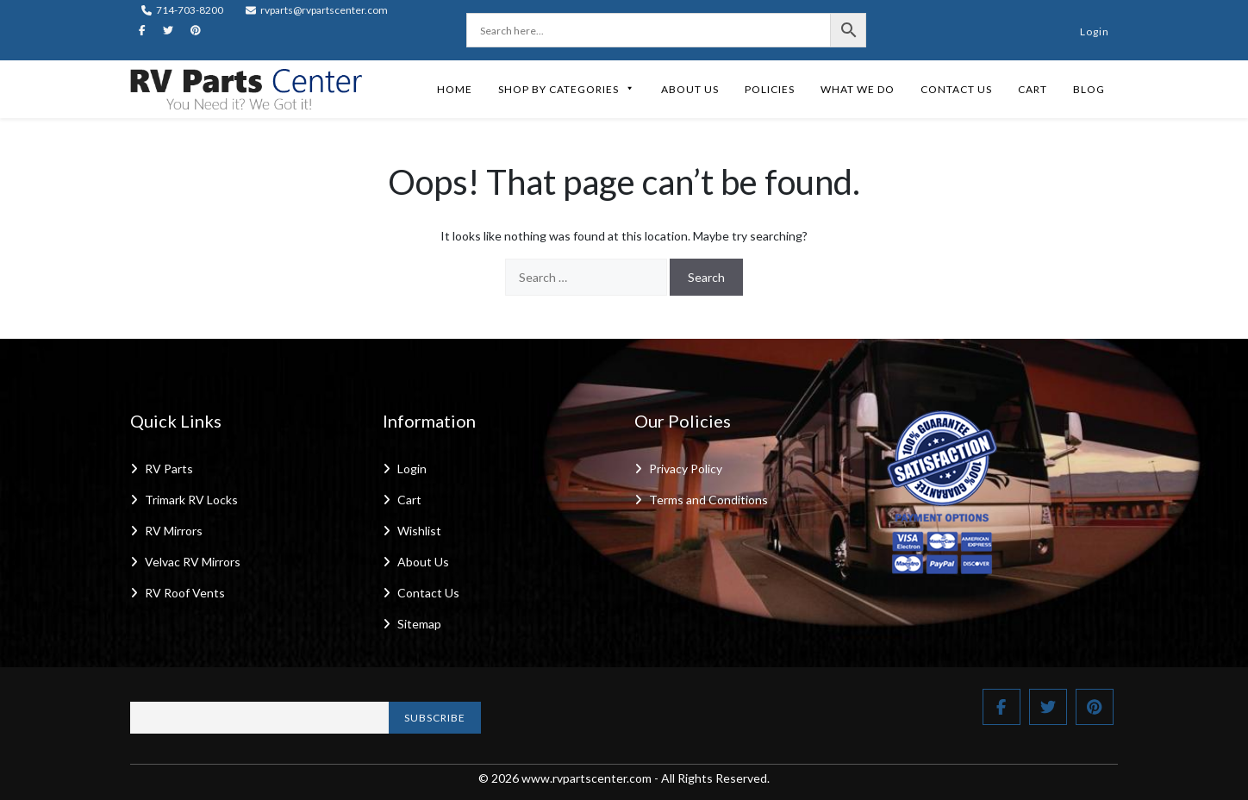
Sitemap (419, 623)
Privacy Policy (685, 468)
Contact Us (956, 89)
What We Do (858, 89)
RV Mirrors (174, 530)
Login (1094, 31)
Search (706, 277)
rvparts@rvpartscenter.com (317, 9)
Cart (1032, 89)
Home (454, 89)
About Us (690, 89)
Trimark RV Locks (191, 499)
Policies (770, 89)
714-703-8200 (182, 9)
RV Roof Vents (185, 592)
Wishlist (419, 530)
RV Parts (169, 468)
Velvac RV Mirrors (192, 561)
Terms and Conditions (708, 499)
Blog (1089, 89)
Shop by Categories (566, 89)
